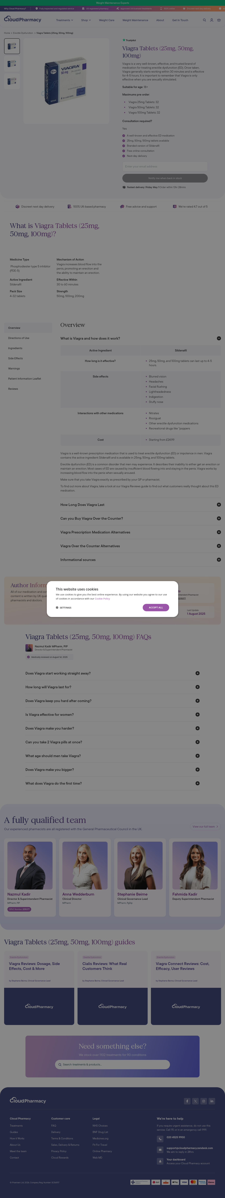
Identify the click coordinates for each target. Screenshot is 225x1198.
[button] (63, 607)
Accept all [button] (156, 607)
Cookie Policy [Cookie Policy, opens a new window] (102, 598)
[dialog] (112, 599)
